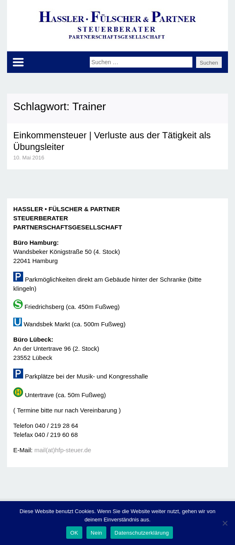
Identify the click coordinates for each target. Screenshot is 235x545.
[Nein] (225, 523)
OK (74, 533)
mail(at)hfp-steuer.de (62, 449)
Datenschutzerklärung (142, 533)
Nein (96, 533)
